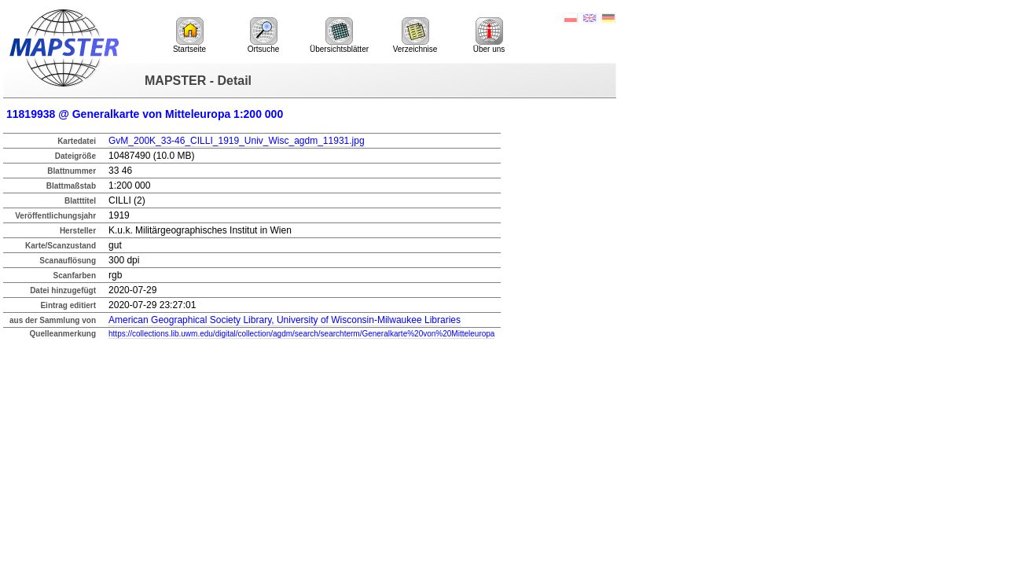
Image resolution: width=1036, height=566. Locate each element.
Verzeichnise (415, 35)
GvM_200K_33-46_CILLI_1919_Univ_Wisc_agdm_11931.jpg (236, 140)
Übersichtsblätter (339, 35)
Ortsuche (264, 35)
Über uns (489, 35)
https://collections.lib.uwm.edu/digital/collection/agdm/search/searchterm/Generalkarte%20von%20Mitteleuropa (301, 333)
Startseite (189, 35)
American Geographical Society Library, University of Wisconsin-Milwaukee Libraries (284, 319)
